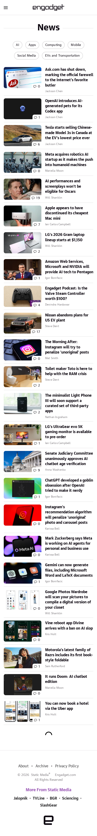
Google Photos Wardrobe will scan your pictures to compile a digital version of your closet (68, 599)
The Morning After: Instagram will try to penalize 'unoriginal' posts (67, 347)
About (23, 766)
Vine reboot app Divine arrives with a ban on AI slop (69, 625)
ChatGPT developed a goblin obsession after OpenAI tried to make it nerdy (69, 486)
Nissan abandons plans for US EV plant (66, 317)
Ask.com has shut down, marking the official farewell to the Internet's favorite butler (69, 77)
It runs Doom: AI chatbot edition (66, 679)
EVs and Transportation (62, 55)
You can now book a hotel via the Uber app (67, 706)
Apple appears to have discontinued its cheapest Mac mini (66, 213)
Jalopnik (21, 798)
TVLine (39, 798)
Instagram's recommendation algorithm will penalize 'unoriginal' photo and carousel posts (68, 514)
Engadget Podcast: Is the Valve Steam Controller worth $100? (66, 293)
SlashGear (48, 805)
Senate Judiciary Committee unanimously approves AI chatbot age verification (69, 459)
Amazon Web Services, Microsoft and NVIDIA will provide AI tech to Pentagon (69, 267)
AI (17, 45)
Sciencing (70, 798)
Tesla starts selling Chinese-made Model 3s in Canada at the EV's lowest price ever (68, 133)
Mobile (76, 45)
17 (38, 332)
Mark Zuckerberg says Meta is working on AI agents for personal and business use (68, 544)
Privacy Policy (67, 766)
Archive (42, 766)
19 (38, 198)
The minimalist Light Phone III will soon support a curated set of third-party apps (68, 403)
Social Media (26, 55)
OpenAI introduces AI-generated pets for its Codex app (64, 106)
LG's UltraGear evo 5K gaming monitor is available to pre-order (68, 432)
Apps (32, 45)
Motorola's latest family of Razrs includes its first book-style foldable (69, 655)
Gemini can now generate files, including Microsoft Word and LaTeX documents (69, 570)
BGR (53, 798)
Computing (53, 45)
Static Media (40, 775)
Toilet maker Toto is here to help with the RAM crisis (68, 371)
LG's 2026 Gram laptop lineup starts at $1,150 (64, 237)
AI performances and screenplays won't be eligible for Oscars (63, 186)
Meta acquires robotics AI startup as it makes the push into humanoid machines (69, 160)
